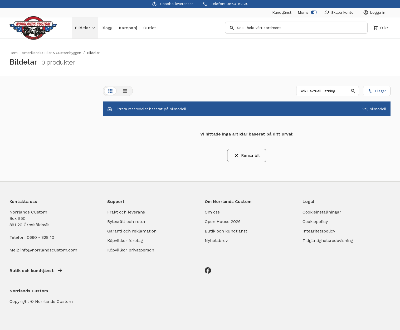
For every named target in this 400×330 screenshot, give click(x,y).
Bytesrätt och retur (126, 221)
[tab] (110, 91)
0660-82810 (237, 4)
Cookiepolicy (315, 221)
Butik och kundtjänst (226, 231)
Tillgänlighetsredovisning (328, 240)
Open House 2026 (223, 221)
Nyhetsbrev (216, 240)
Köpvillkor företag (125, 240)
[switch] (314, 12)
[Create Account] (339, 12)
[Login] (374, 12)
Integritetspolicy (319, 231)
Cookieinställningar (322, 212)
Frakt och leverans (126, 212)
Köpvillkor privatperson (130, 250)
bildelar (85, 27)
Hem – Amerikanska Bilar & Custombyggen (45, 53)
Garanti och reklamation (132, 231)
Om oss (212, 212)
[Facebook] (208, 270)
